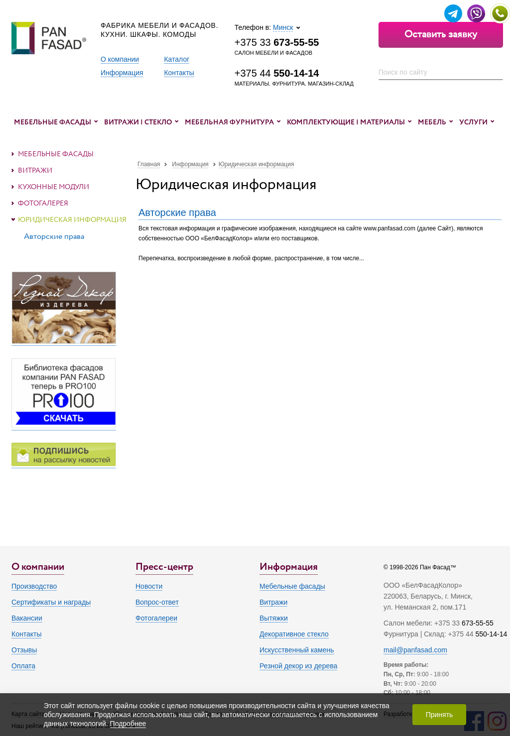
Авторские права (177, 212)
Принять (439, 715)
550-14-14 (491, 634)
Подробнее (128, 724)
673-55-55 (478, 623)
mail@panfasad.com (415, 650)
